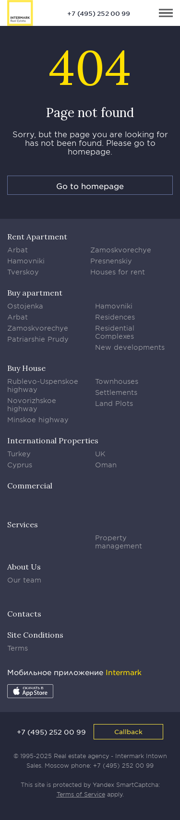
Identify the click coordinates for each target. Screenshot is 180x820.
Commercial (29, 485)
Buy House (26, 368)
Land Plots (114, 403)
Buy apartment (34, 292)
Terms (17, 648)
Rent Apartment (37, 236)
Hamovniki (26, 261)
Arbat (17, 250)
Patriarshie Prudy (38, 339)
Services (22, 524)
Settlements (116, 392)
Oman (106, 465)
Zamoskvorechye (120, 250)
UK (100, 454)
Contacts (24, 613)
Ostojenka (25, 306)
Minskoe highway (38, 420)
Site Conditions (35, 635)
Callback (128, 731)
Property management (118, 542)
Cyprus (19, 465)
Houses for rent (117, 272)
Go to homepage (90, 185)
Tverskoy (23, 272)
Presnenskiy (111, 261)
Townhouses (116, 381)
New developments (130, 347)
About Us (24, 566)
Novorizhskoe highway (31, 404)
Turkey (19, 454)
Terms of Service (81, 794)
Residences (115, 317)
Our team (24, 580)
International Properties (52, 440)
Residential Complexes (114, 332)
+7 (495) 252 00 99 (98, 13)
